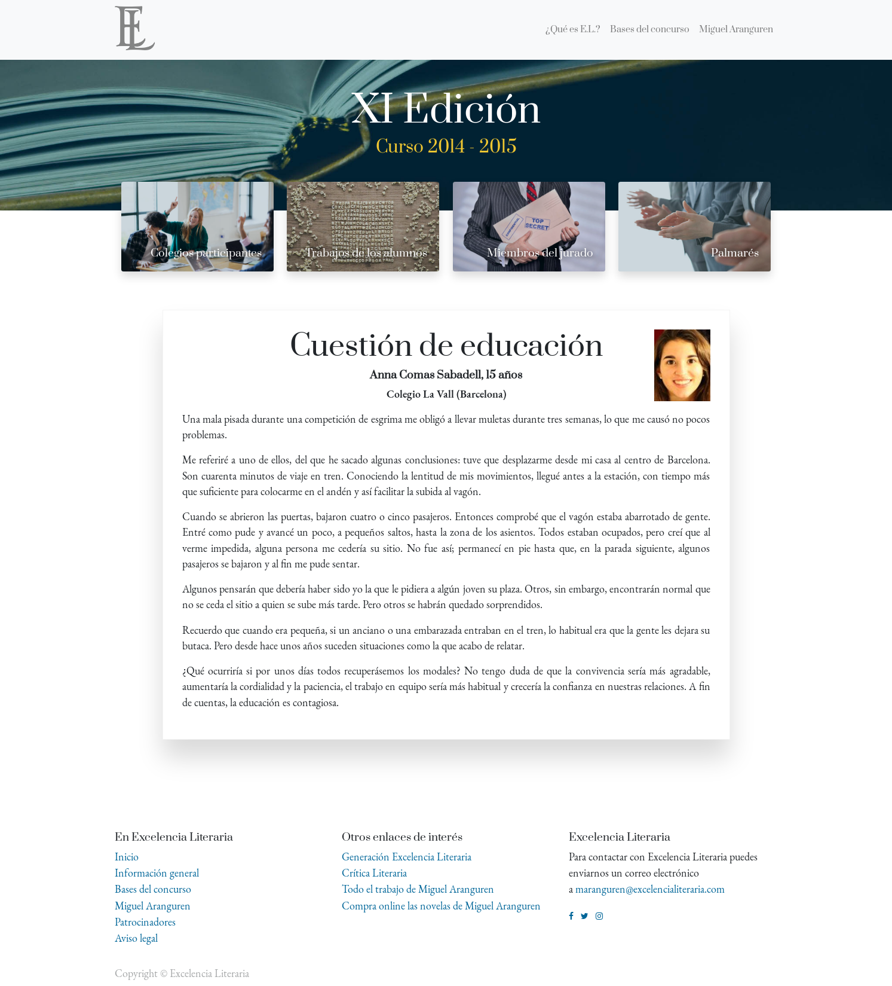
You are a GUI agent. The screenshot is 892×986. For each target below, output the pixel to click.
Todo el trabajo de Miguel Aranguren (418, 889)
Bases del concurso (153, 889)
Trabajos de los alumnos (366, 253)
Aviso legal (136, 938)
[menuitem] (573, 30)
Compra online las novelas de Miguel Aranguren (441, 905)
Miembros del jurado (540, 253)
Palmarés (735, 253)
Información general (157, 873)
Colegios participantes (206, 253)
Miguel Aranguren (153, 905)
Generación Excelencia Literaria (406, 856)
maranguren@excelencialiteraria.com (650, 889)
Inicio (127, 856)
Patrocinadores (145, 922)
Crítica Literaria (374, 873)
